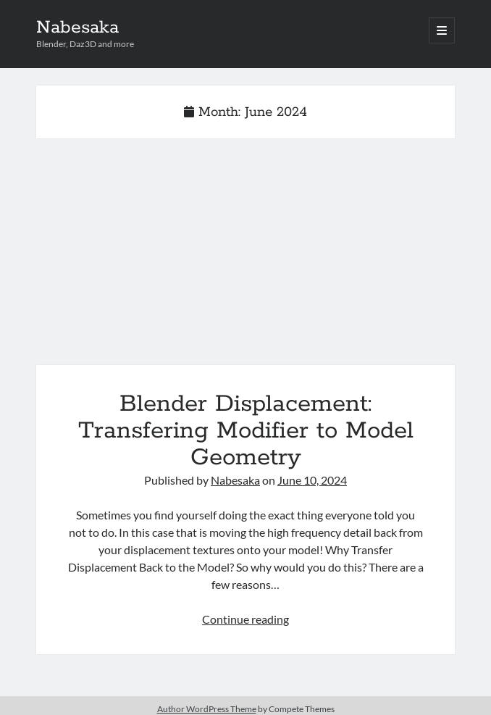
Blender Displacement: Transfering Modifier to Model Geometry (245, 260)
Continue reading (245, 619)
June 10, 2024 (312, 480)
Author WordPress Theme (206, 708)
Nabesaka (77, 27)
